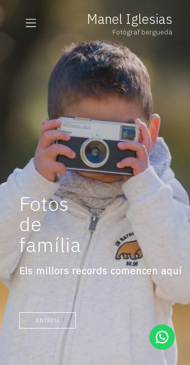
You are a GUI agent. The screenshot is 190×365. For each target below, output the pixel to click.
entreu (47, 320)
